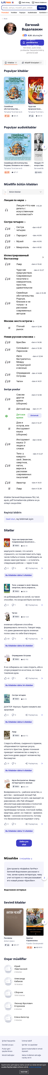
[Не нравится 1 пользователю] (14, 605)
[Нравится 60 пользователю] (7, 638)
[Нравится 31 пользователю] (6, 763)
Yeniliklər (14, 13)
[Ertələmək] (22, 79)
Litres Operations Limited (24, 1066)
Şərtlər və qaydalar (30, 1045)
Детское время (20, 416)
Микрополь (22, 247)
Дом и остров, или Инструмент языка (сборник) (23, 428)
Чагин (19, 381)
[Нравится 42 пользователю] (6, 678)
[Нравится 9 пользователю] (6, 824)
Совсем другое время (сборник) (21, 399)
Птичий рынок (20, 328)
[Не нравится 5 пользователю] (14, 638)
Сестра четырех (20, 229)
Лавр (19, 264)
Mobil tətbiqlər (8, 1055)
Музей (19, 241)
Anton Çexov (9, 941)
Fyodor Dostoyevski (34, 943)
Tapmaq (41, 8)
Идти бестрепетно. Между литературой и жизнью (23, 362)
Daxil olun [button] (10, 519)
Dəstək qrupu (7, 1045)
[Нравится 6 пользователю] (6, 714)
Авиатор (21, 482)
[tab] (10, 62)
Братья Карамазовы (32, 939)
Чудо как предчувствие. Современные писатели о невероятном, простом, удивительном (34, 107)
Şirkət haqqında (8, 1041)
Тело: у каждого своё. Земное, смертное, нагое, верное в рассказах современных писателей (23, 465)
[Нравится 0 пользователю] (6, 568)
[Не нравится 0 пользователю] (14, 568)
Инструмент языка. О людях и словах (23, 444)
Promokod (5, 13)
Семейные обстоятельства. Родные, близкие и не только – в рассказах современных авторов (14, 107)
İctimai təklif (27, 1041)
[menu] (25, 192)
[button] (42, 568)
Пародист (21, 235)
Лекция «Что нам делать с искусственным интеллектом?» (25, 210)
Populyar (22, 13)
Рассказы (8, 938)
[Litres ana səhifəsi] (7, 2)
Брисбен (21, 342)
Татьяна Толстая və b (13, 112)
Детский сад (23, 408)
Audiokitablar (32, 13)
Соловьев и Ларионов (22, 349)
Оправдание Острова (23, 374)
